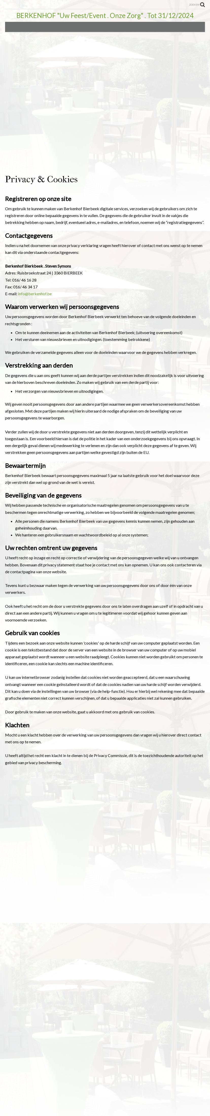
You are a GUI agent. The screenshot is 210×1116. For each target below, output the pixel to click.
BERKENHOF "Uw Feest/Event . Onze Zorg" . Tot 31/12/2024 (105, 15)
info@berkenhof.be (35, 293)
